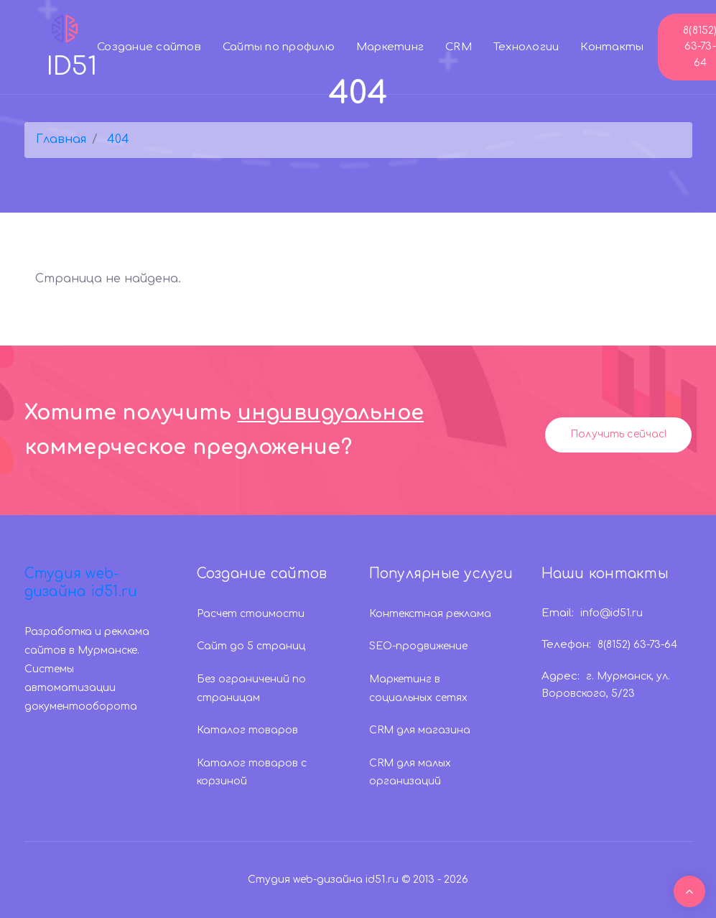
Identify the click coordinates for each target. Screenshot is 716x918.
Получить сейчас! (618, 434)
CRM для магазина (419, 730)
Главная (61, 139)
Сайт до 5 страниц (251, 646)
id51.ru (382, 879)
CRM (458, 47)
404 (118, 139)
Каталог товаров (247, 730)
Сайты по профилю (279, 47)
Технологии (526, 47)
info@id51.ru (611, 613)
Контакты (611, 47)
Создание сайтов (149, 47)
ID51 (72, 45)
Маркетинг (390, 47)
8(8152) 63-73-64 (637, 644)
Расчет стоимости (250, 613)
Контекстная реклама (430, 613)
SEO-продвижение (418, 646)
